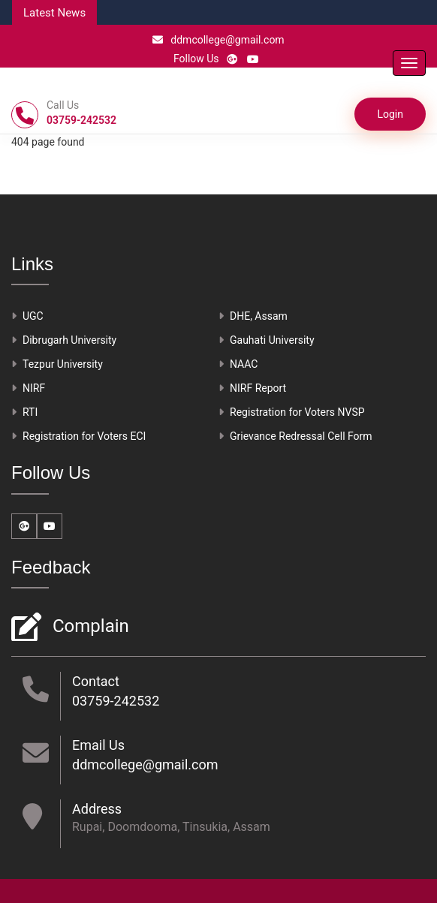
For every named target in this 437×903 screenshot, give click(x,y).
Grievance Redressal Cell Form (301, 436)
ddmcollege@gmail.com (218, 40)
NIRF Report (258, 388)
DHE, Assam (259, 316)
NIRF (34, 388)
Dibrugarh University (69, 340)
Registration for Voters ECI (84, 436)
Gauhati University (272, 340)
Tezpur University (63, 364)
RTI (30, 412)
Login (390, 114)
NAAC (244, 364)
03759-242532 (115, 701)
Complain (89, 627)
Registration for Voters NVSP (297, 412)
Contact (95, 681)
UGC (33, 316)
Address (97, 809)
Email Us (98, 745)
